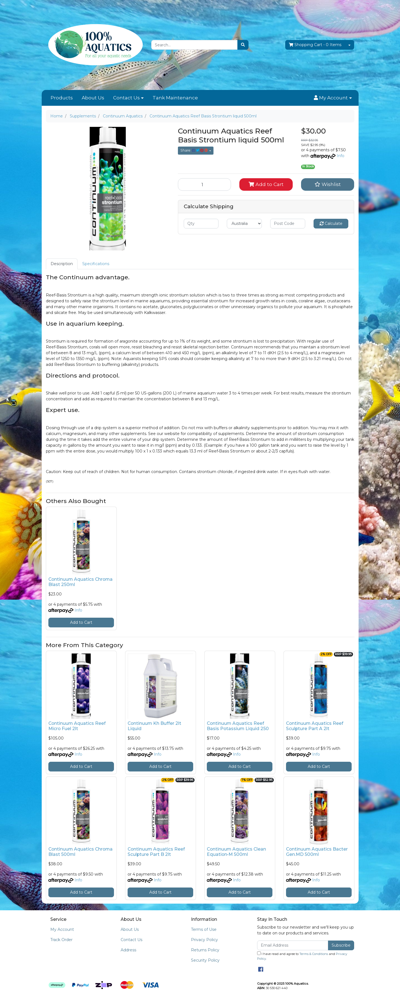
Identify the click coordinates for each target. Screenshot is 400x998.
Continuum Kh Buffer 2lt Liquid (154, 726)
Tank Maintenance (175, 97)
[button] (333, 98)
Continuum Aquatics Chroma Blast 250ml (80, 582)
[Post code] (287, 223)
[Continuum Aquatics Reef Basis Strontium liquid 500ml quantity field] (204, 184)
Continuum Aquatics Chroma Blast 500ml (80, 851)
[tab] (62, 263)
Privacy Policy (204, 939)
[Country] (244, 223)
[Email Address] (293, 945)
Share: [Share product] (194, 150)
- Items (315, 45)
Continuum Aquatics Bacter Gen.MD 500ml (317, 851)
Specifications (95, 263)
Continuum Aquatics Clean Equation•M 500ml (236, 851)
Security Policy (205, 960)
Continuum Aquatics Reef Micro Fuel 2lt (77, 726)
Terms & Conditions (313, 954)
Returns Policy (205, 949)
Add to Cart (266, 184)
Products (62, 97)
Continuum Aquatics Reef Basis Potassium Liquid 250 (238, 726)
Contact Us (126, 97)
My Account (62, 929)
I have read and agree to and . (302, 956)
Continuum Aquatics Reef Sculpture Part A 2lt (314, 726)
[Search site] (243, 45)
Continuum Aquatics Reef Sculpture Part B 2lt (156, 851)
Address (128, 949)
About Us (93, 97)
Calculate (331, 223)
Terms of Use (204, 929)
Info (340, 155)
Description (62, 263)
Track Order (61, 939)
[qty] (201, 223)
